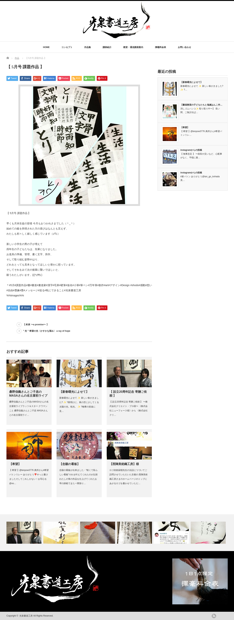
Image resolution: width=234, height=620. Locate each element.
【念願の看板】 (69, 464)
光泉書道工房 (26, 615)
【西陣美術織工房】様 (124, 464)
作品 (17, 58)
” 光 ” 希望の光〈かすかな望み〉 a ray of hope (46, 331)
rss (214, 616)
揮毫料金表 (160, 47)
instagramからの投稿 (191, 150)
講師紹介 (107, 47)
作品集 (87, 47)
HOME (46, 47)
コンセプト (66, 47)
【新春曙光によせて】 (74, 391)
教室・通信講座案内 (133, 47)
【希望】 (15, 464)
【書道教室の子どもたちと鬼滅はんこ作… (201, 105)
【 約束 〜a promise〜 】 (36, 324)
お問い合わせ (184, 47)
